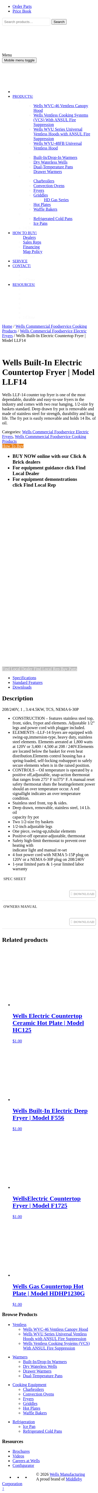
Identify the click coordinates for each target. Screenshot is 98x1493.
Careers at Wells (26, 1461)
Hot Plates (31, 1408)
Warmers (20, 1357)
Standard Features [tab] (28, 682)
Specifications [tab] (24, 678)
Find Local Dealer (17, 669)
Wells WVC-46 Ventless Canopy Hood (55, 1329)
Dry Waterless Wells (40, 1366)
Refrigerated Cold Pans (42, 1431)
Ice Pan (29, 1426)
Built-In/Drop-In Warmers (45, 1361)
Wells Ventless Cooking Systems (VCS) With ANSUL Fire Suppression (56, 1345)
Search (59, 22)
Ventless (19, 1324)
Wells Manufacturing (67, 1474)
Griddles (30, 1403)
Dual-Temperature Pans (42, 1376)
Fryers (28, 1399)
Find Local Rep (47, 669)
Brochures (21, 1451)
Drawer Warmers (37, 1371)
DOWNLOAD (84, 894)
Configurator (23, 1465)
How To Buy (13, 446)
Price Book (22, 11)
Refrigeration (24, 1422)
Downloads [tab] (22, 687)
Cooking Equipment (29, 1384)
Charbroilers (33, 1389)
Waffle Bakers (35, 1413)
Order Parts (22, 6)
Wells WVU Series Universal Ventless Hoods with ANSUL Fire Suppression (55, 1336)
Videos (18, 1456)
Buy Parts (69, 669)
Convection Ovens (38, 1394)
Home (7, 326)
